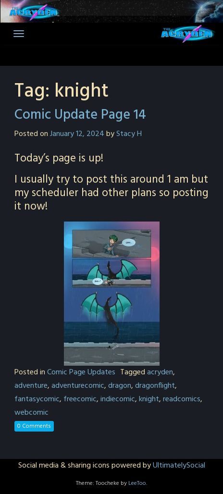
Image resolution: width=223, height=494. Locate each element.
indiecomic (117, 399)
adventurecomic (77, 386)
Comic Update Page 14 (80, 115)
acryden (160, 372)
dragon (119, 386)
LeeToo (137, 483)
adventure (31, 386)
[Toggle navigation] (19, 33)
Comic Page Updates (81, 372)
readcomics (181, 399)
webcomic (31, 413)
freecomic (80, 399)
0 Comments (34, 426)
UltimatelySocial (179, 465)
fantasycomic (37, 399)
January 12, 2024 (77, 134)
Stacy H (129, 134)
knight (149, 399)
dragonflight (155, 386)
